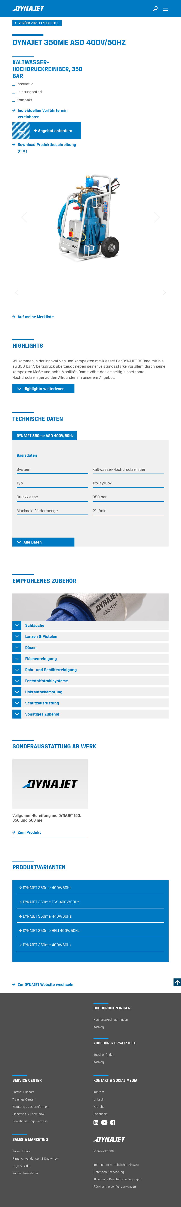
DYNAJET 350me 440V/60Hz (47, 916)
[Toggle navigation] (165, 11)
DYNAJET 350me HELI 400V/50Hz (51, 930)
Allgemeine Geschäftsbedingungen (117, 1179)
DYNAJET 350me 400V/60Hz (47, 944)
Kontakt (98, 1092)
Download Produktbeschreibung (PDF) (47, 147)
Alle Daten (33, 542)
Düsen (31, 647)
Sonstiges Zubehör (42, 714)
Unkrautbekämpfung (43, 692)
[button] (24, 217)
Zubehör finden (103, 1054)
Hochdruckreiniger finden (110, 1019)
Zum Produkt (29, 832)
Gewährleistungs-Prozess (30, 1121)
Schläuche (34, 625)
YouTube (99, 1106)
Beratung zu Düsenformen (30, 1106)
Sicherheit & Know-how (28, 1114)
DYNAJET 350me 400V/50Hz (47, 887)
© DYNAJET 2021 (104, 1151)
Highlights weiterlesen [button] (44, 388)
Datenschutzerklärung (108, 1172)
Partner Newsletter (25, 1173)
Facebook (100, 1114)
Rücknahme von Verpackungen (114, 1186)
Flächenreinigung (41, 658)
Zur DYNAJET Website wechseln (45, 984)
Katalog (98, 1027)
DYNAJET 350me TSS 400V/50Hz (51, 901)
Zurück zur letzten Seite (38, 23)
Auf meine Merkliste (36, 316)
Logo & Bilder (21, 1166)
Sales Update (21, 1151)
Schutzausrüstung (42, 703)
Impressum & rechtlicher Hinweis (116, 1164)
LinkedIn (99, 1099)
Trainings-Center (23, 1099)
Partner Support (23, 1092)
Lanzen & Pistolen (41, 636)
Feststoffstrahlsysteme (46, 680)
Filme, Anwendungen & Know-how (35, 1158)
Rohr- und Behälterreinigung (51, 669)
